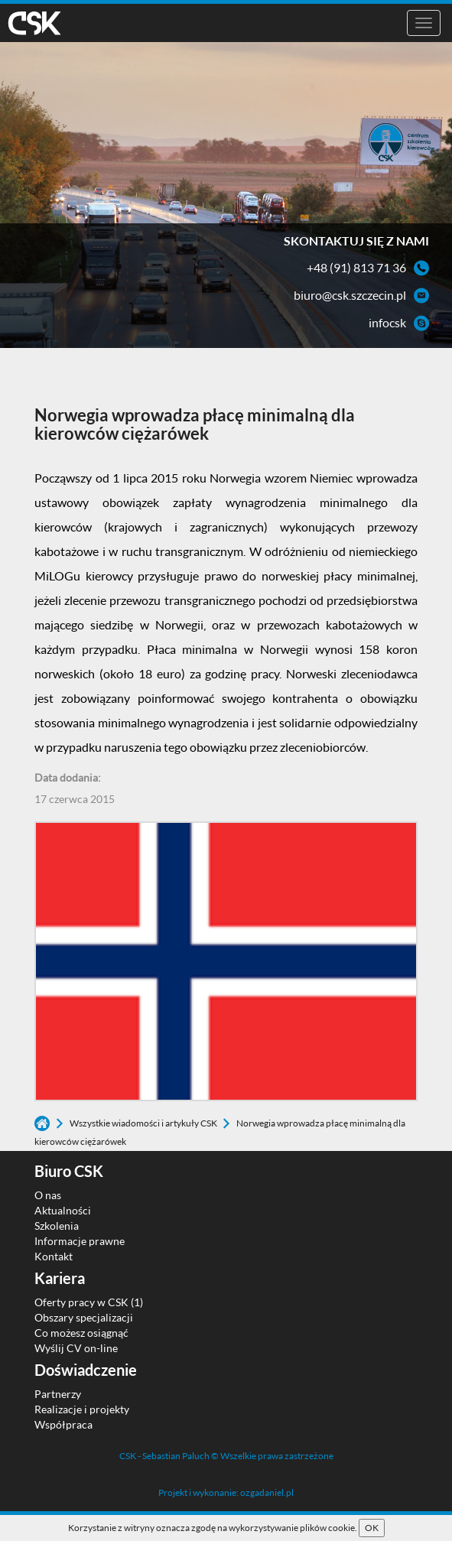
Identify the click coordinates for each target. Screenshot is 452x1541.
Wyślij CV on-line (76, 1347)
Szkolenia (56, 1225)
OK (372, 1527)
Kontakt (53, 1256)
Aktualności (62, 1210)
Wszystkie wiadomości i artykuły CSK (144, 1123)
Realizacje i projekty (81, 1409)
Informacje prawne (79, 1240)
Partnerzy (57, 1393)
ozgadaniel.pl (267, 1492)
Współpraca (63, 1424)
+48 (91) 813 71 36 (356, 267)
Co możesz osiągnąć (81, 1332)
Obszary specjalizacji (83, 1317)
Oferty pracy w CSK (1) (88, 1302)
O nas (47, 1194)
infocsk (387, 322)
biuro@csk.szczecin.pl (350, 295)
